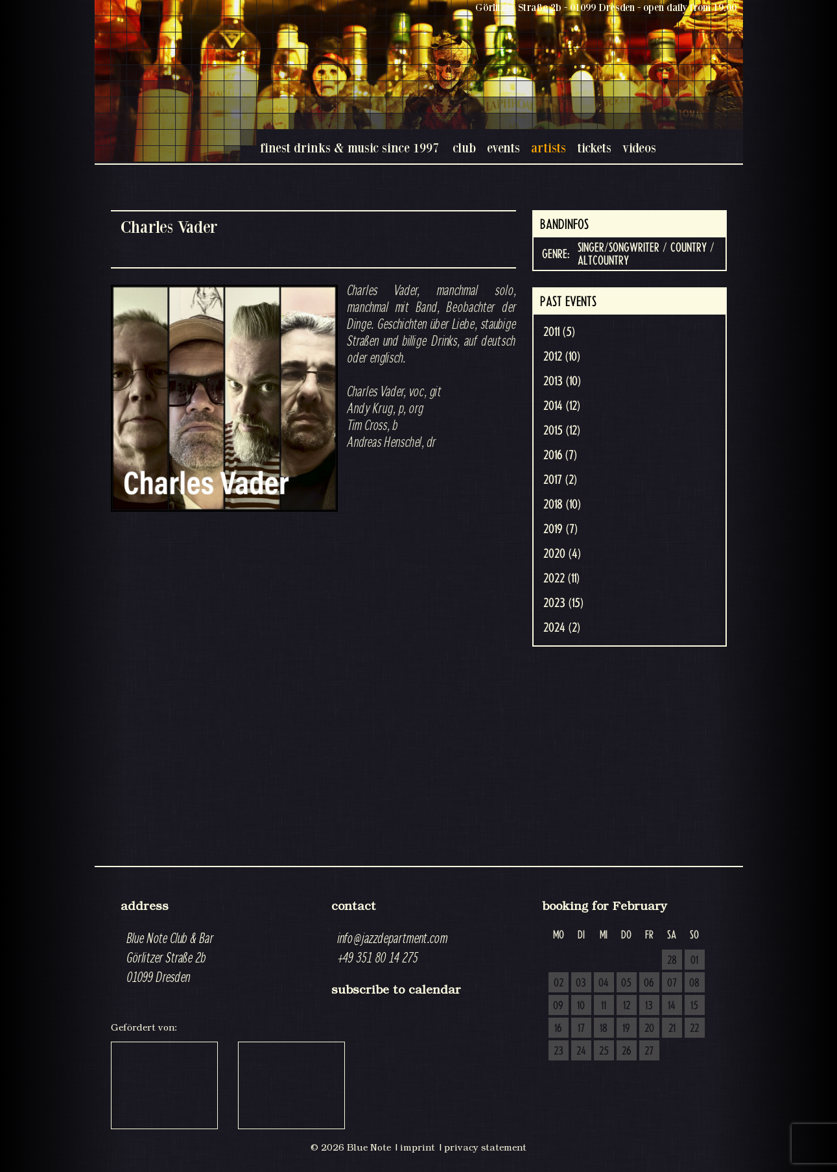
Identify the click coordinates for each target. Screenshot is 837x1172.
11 (603, 1006)
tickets (594, 147)
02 (558, 983)
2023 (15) (563, 603)
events (503, 147)
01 (694, 960)
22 (694, 1028)
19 (626, 1028)
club (464, 147)
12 (626, 1006)
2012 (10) (561, 356)
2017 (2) (560, 479)
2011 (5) (559, 332)
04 (603, 983)
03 (581, 983)
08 (694, 983)
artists (548, 147)
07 (672, 983)
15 (694, 1006)
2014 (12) (561, 406)
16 (558, 1028)
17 (581, 1028)
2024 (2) (561, 627)
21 (672, 1028)
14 (672, 1006)
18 (603, 1028)
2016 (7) (560, 455)
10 (581, 1006)
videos (639, 147)
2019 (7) (560, 529)
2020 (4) (562, 553)
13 (649, 1006)
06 (649, 983)
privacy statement (485, 1147)
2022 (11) (561, 578)
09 (558, 1006)
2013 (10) (562, 381)
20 (649, 1028)
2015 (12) (561, 430)
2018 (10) (562, 504)
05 (626, 983)
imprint (417, 1147)
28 (672, 960)
